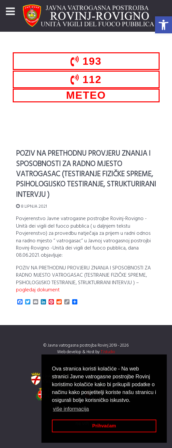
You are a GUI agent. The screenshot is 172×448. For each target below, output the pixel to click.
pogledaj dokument (38, 290)
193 (86, 61)
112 (86, 79)
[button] (163, 24)
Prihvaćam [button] (104, 425)
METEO (86, 95)
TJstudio (108, 352)
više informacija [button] (71, 409)
